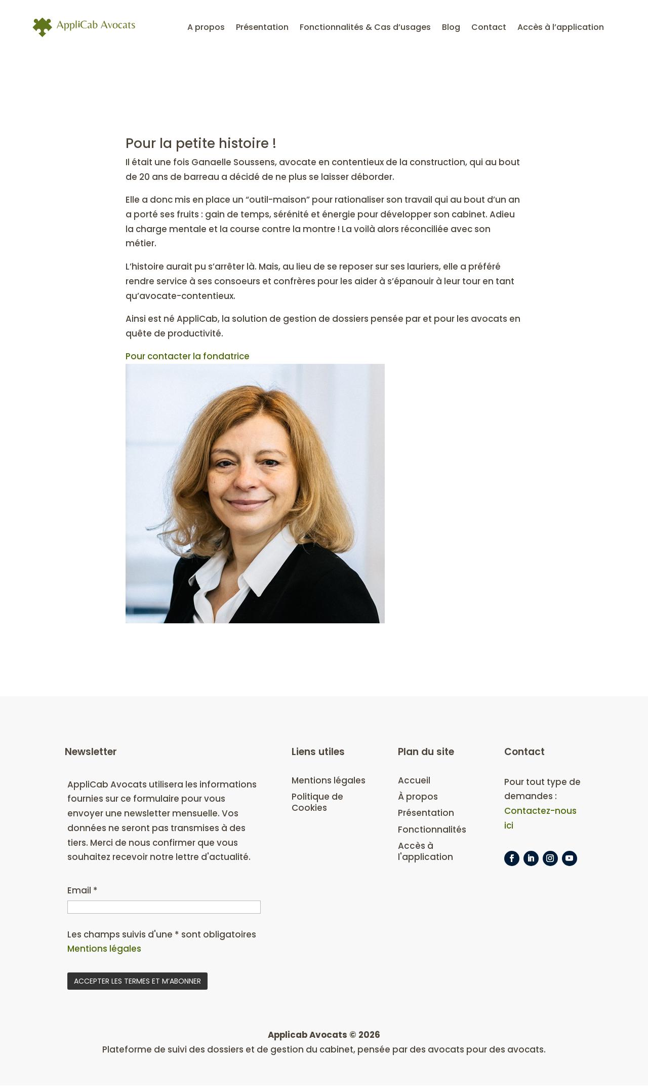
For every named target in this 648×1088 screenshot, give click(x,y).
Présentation (262, 27)
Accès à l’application (560, 27)
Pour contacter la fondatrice (188, 358)
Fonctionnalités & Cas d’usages (365, 27)
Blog (451, 27)
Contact (488, 27)
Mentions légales (104, 951)
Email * (82, 892)
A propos (206, 27)
